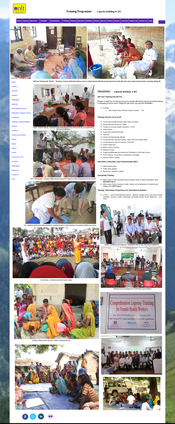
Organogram (16, 166)
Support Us (15, 170)
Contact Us (15, 174)
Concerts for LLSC (17, 157)
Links (13, 179)
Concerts (124, 21)
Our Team (15, 161)
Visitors (14, 148)
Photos (14, 139)
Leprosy (14, 86)
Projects (14, 126)
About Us (15, 91)
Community (15, 117)
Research (15, 130)
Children (89, 21)
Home (13, 82)
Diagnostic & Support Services (21, 113)
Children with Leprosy (19, 135)
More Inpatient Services (19, 108)
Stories (14, 144)
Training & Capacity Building (21, 122)
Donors (14, 152)
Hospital (14, 95)
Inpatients (15, 104)
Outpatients (15, 99)
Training (66, 21)
